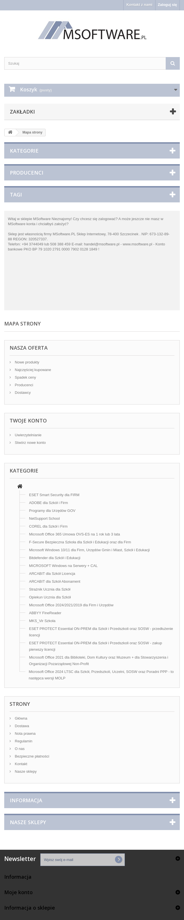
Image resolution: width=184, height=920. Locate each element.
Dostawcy (22, 392)
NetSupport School (44, 518)
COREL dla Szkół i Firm (48, 526)
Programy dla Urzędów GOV (52, 510)
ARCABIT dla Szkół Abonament (54, 581)
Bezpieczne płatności (31, 756)
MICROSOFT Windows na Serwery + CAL (63, 566)
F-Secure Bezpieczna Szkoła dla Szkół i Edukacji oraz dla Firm (80, 542)
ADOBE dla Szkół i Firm (48, 503)
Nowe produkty (26, 362)
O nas (19, 749)
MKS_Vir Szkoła (42, 621)
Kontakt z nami (139, 5)
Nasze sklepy (25, 771)
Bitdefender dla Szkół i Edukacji (54, 558)
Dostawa (21, 726)
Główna (20, 718)
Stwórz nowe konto (30, 442)
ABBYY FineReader (45, 613)
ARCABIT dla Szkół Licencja (52, 573)
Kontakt (20, 764)
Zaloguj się (167, 5)
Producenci (26, 172)
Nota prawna (25, 733)
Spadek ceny (25, 377)
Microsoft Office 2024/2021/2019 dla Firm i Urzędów (71, 605)
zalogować (107, 219)
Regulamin (23, 741)
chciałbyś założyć (52, 224)
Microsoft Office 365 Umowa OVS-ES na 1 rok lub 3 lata (74, 534)
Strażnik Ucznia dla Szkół (49, 589)
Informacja (26, 800)
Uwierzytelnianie (27, 435)
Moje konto (18, 892)
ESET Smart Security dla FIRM (54, 495)
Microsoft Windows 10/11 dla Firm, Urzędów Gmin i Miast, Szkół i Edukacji (89, 550)
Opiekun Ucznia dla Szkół (50, 597)
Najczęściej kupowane (32, 370)
